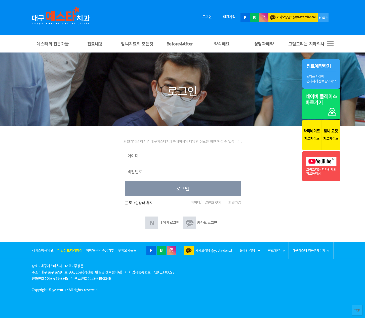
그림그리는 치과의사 (306, 43)
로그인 (207, 16)
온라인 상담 (250, 250)
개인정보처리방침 (69, 250)
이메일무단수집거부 (100, 250)
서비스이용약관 (43, 250)
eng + (323, 17)
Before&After (179, 43)
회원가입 (229, 16)
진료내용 (95, 43)
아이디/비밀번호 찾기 (206, 202)
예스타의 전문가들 (52, 43)
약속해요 (222, 43)
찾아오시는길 (127, 250)
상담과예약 (264, 43)
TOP (357, 310)
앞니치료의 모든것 (137, 43)
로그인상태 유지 (141, 202)
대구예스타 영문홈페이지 (311, 250)
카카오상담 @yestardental (213, 250)
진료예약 (276, 250)
